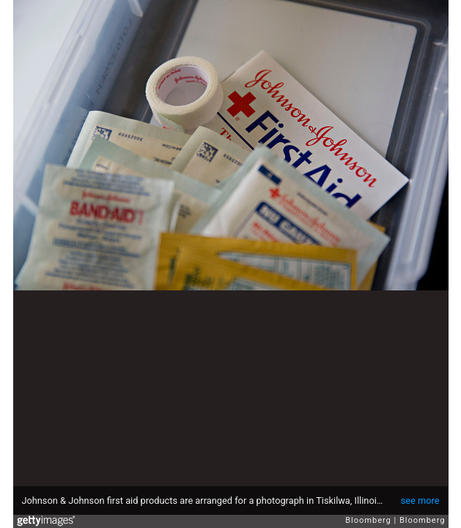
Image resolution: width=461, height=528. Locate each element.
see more (420, 500)
